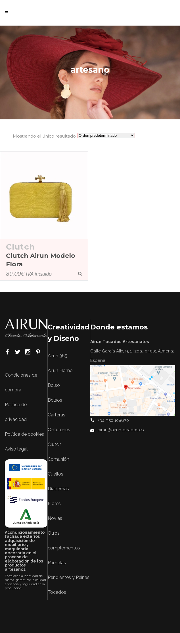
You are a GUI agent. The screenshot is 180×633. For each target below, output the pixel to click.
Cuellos (55, 474)
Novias (55, 518)
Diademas (58, 488)
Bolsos (55, 400)
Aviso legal (16, 449)
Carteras (56, 415)
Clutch (20, 247)
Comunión (58, 459)
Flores (54, 503)
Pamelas (57, 562)
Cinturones (59, 429)
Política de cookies (24, 434)
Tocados (57, 592)
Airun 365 (57, 355)
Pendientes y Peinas (68, 577)
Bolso (54, 385)
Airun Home (60, 370)
